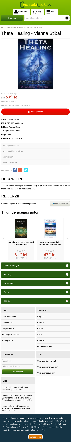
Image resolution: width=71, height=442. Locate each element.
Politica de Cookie (48, 424)
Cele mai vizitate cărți (46, 373)
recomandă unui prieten (13, 151)
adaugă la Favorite (11, 146)
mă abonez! (18, 372)
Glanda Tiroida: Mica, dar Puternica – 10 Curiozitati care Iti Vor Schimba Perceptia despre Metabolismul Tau (17, 397)
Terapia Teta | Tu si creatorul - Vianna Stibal (21, 243)
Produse (12, 18)
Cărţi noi (40, 316)
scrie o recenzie (10, 162)
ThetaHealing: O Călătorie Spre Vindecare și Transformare (15, 388)
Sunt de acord (35, 437)
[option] (21, 239)
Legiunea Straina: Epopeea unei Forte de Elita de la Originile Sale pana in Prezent (16, 408)
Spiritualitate (16, 138)
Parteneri (41, 340)
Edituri (40, 328)
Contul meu (20, 11)
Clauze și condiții (9, 316)
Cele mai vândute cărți (46, 361)
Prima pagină (7, 340)
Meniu (51, 11)
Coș (36, 11)
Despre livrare (8, 328)
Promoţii (40, 322)
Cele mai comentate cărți (47, 367)
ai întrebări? (8, 157)
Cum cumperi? (8, 322)
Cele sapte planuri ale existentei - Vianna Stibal (50, 243)
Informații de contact (10, 334)
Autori (39, 334)
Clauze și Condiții (26, 427)
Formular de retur (44, 346)
